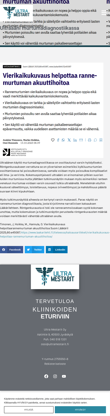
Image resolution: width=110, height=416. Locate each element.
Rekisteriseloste (55, 363)
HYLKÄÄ (28, 409)
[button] (11, 249)
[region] (55, 404)
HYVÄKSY (80, 409)
